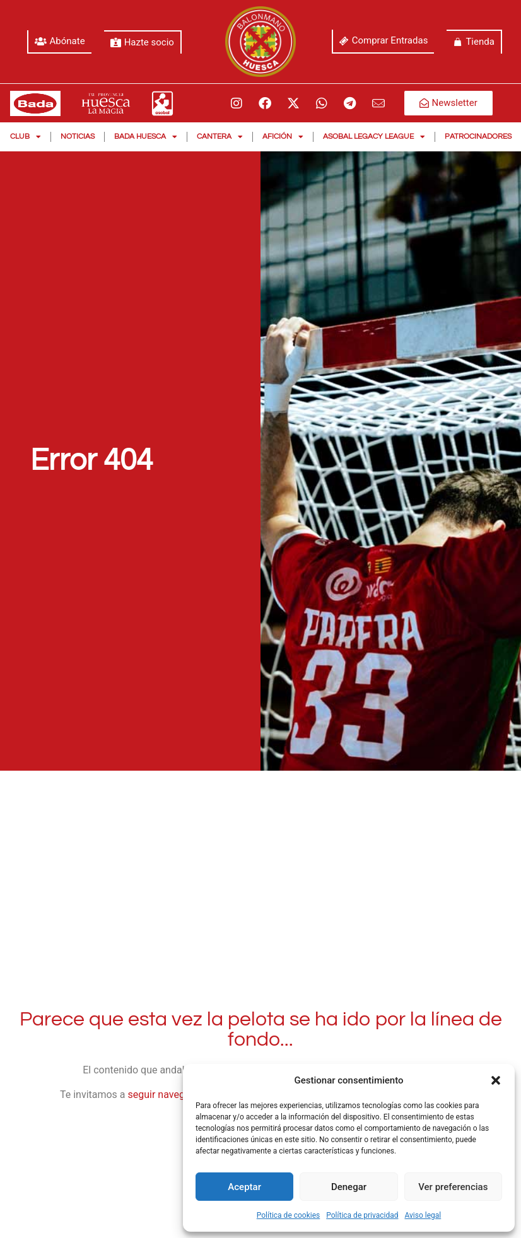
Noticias (78, 136)
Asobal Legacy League (374, 137)
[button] (495, 1080)
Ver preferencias (453, 1187)
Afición (282, 137)
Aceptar (244, 1187)
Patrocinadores (478, 136)
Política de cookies (288, 1215)
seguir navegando (168, 1095)
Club (25, 137)
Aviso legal (422, 1215)
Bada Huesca (145, 137)
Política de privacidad (362, 1215)
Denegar (348, 1187)
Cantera (220, 137)
